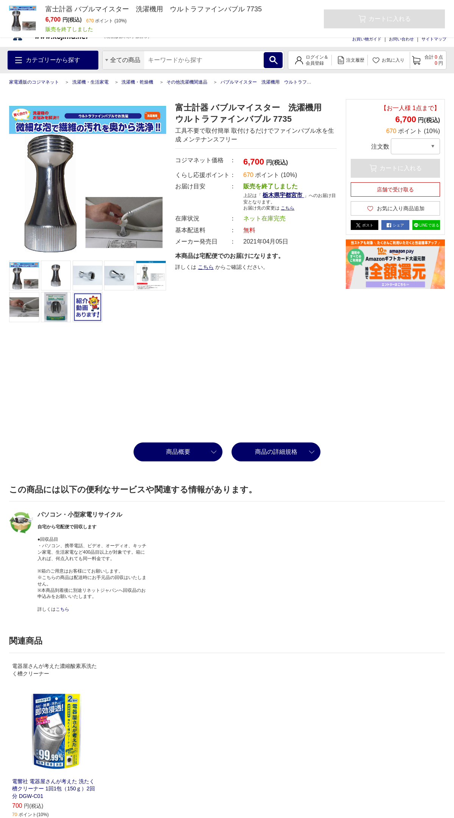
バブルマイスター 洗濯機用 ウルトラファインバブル (277, 82)
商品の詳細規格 (276, 452)
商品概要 (178, 452)
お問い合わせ (401, 39)
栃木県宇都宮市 (283, 195)
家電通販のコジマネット (34, 82)
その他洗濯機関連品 (186, 82)
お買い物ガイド (366, 39)
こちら (287, 208)
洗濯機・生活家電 (90, 82)
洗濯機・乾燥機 (137, 82)
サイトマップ (433, 39)
